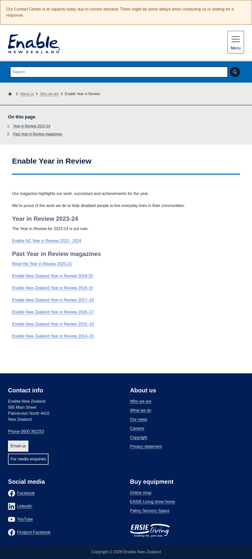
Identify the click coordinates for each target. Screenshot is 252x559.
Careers (137, 428)
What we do (140, 410)
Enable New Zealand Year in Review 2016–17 (53, 312)
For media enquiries (28, 459)
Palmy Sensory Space (149, 511)
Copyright (138, 437)
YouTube (25, 519)
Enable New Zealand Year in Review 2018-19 (52, 288)
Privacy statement (146, 446)
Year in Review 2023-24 (31, 126)
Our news (138, 419)
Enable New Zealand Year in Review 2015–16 (53, 324)
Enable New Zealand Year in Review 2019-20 (52, 276)
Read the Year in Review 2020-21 (42, 264)
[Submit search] (235, 72)
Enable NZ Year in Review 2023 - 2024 (46, 241)
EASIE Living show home (152, 502)
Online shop (140, 493)
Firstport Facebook (33, 532)
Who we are (49, 94)
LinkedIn (24, 506)
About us (27, 94)
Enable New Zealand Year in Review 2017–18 (53, 300)
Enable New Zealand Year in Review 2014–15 (53, 336)
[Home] (11, 94)
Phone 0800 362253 (26, 431)
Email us (18, 446)
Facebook (26, 493)
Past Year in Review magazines (37, 134)
